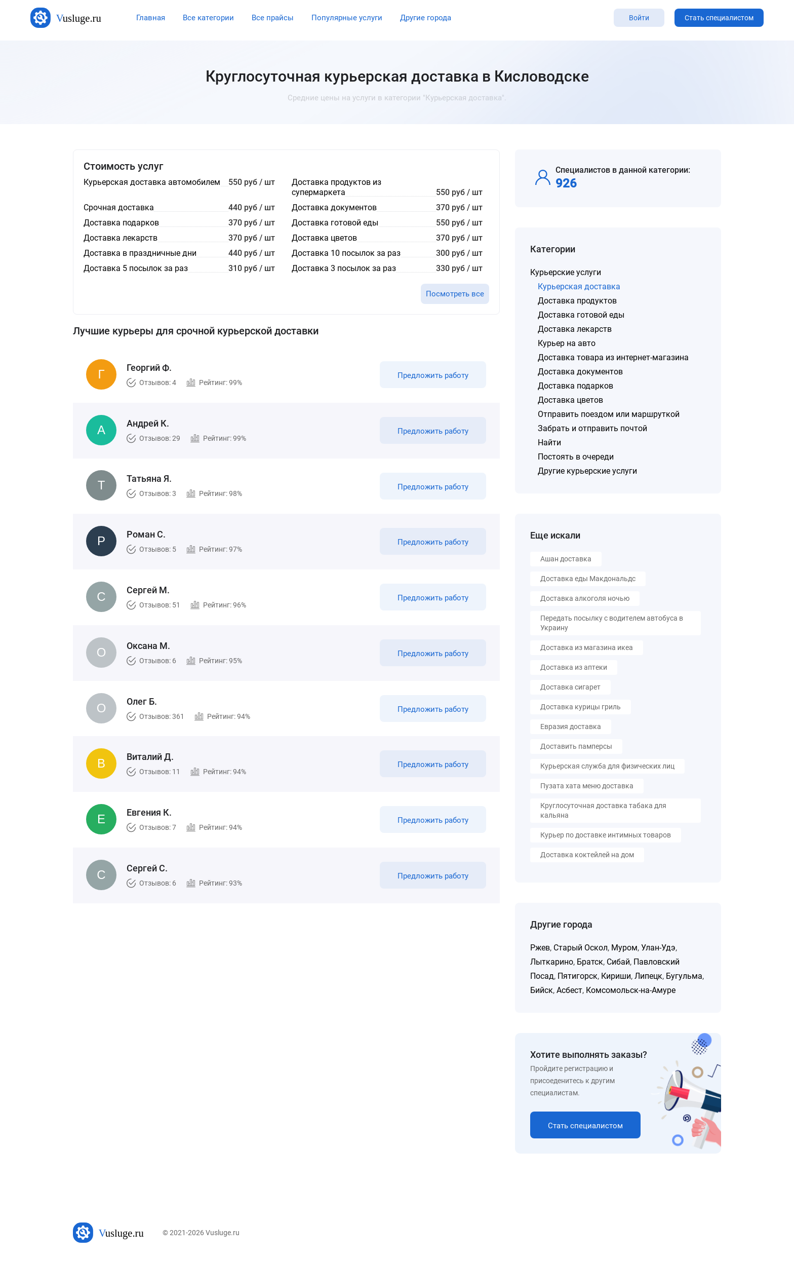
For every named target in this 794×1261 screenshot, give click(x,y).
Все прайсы (273, 17)
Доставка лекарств (575, 329)
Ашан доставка (565, 559)
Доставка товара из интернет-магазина (613, 357)
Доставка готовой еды (581, 315)
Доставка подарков (575, 386)
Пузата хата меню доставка (586, 786)
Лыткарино (551, 962)
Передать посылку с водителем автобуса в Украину (611, 623)
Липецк (648, 976)
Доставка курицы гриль (580, 707)
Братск (590, 962)
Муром (624, 947)
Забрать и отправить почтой (592, 428)
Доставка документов (580, 371)
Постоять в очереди (576, 457)
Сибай (618, 962)
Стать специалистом (719, 18)
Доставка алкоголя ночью (584, 598)
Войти (639, 18)
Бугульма (684, 976)
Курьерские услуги (565, 272)
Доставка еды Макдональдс (588, 579)
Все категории (208, 17)
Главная (150, 17)
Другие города (425, 17)
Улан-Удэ (658, 947)
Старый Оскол (580, 947)
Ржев (540, 947)
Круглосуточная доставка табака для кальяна (603, 810)
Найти (549, 442)
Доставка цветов (570, 400)
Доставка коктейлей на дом (587, 855)
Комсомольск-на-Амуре (631, 990)
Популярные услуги (346, 17)
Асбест (569, 990)
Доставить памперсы (576, 746)
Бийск (541, 990)
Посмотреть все (455, 293)
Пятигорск (578, 976)
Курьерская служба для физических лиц (607, 766)
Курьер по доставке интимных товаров (605, 835)
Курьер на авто (567, 343)
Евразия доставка (570, 726)
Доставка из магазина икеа (586, 647)
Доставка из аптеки (573, 667)
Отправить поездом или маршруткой (609, 414)
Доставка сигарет (570, 687)
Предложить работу (431, 376)
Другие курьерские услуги (587, 471)
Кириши (616, 976)
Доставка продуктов (577, 300)
